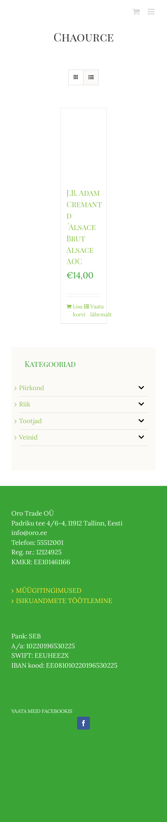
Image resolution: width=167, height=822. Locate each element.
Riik (24, 404)
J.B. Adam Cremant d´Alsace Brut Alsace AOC (84, 226)
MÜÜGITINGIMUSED (49, 590)
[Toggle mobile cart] (136, 12)
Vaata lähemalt (95, 310)
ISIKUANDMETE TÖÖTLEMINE (64, 601)
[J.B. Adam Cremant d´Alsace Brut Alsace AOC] (84, 143)
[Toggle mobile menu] (152, 12)
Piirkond (31, 388)
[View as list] (91, 77)
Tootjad (30, 421)
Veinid (28, 437)
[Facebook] (83, 723)
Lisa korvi (78, 310)
